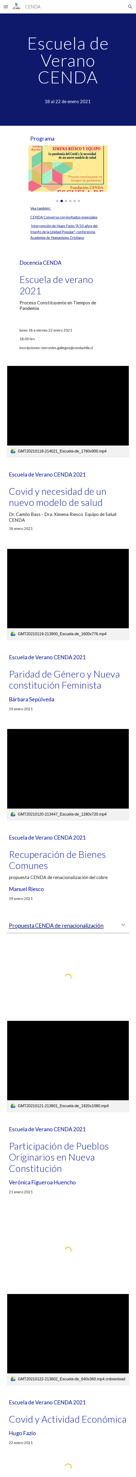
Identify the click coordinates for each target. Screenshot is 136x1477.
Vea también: (40, 208)
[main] (68, 70)
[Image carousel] (68, 174)
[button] (6, 6)
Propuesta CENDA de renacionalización (56, 925)
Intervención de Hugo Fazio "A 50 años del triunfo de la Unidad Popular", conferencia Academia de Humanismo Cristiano (64, 232)
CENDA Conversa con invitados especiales (63, 217)
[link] (68, 411)
